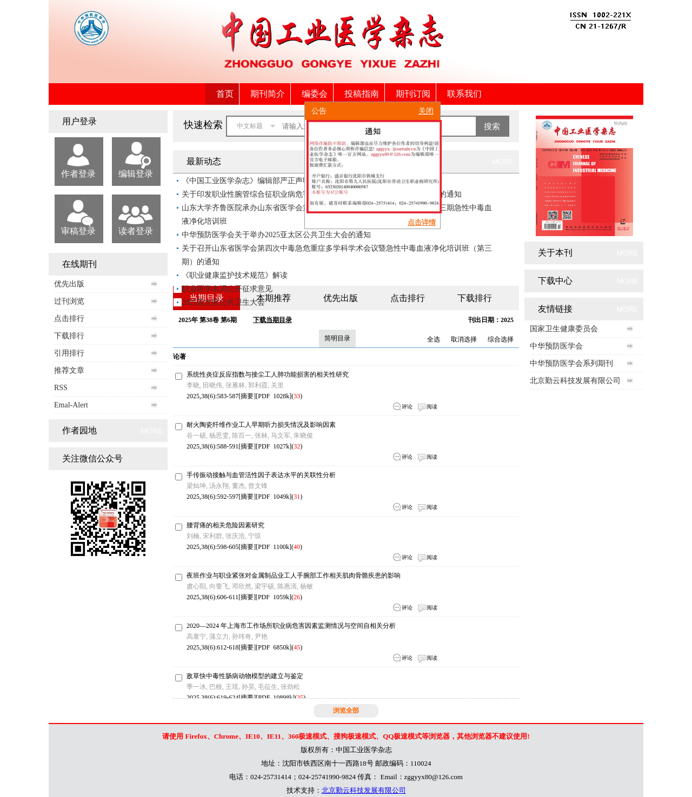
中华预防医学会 (556, 346)
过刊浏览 (69, 301)
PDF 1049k (273, 496)
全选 (433, 339)
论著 (179, 356)
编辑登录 (135, 173)
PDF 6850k (273, 647)
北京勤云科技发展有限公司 (575, 381)
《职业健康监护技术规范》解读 (235, 275)
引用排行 (69, 353)
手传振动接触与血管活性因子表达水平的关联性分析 (261, 475)
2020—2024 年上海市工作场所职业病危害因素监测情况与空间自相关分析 (291, 625)
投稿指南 (361, 93)
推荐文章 (69, 370)
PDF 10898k (275, 697)
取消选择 (464, 339)
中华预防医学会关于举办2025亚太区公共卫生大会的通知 (276, 235)
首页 (225, 93)
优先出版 (69, 284)
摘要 (247, 396)
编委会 (315, 93)
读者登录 (135, 231)
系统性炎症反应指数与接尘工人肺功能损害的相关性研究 (268, 374)
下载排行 (69, 336)
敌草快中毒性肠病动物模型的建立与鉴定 (245, 676)
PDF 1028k (273, 396)
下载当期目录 (272, 320)
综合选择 (501, 339)
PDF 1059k (273, 597)
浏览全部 (346, 710)
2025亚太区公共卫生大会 (223, 302)
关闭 (423, 115)
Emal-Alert (71, 405)
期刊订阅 (413, 93)
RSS (61, 388)
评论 (407, 407)
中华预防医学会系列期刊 (571, 363)
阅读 (432, 407)
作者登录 (78, 173)
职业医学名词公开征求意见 (227, 289)
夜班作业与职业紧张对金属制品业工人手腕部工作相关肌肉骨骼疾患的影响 (294, 575)
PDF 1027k (273, 446)
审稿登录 (78, 231)
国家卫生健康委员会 (564, 329)
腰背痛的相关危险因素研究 (225, 525)
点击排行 (69, 318)
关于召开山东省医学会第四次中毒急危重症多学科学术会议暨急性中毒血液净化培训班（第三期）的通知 (337, 255)
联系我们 (464, 93)
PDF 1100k (273, 547)
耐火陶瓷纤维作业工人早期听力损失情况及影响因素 (261, 424)
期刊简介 (267, 93)
